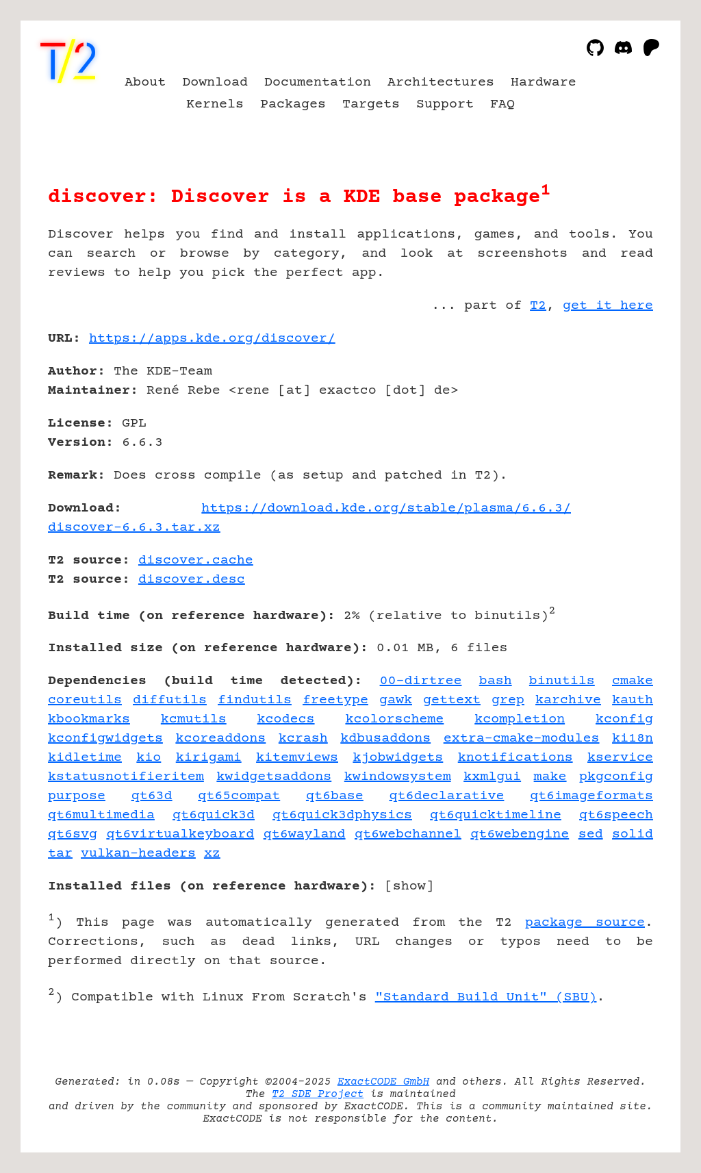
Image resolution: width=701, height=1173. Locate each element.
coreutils (85, 700)
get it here (608, 306)
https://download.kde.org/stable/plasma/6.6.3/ (386, 508)
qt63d (152, 796)
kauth (632, 700)
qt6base (335, 796)
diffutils (170, 700)
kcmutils (194, 719)
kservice (620, 758)
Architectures (440, 82)
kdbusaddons (385, 738)
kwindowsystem (397, 777)
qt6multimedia (101, 815)
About (145, 82)
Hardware (543, 82)
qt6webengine (519, 834)
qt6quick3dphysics (342, 815)
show (409, 886)
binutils (562, 681)
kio (148, 758)
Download (215, 82)
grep (508, 700)
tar (60, 853)
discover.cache (195, 560)
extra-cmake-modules (522, 738)
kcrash (303, 738)
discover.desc (191, 580)
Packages (293, 104)
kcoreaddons (220, 738)
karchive (568, 700)
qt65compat (239, 796)
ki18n (632, 738)
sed (590, 834)
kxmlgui (492, 777)
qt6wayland (305, 834)
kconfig (624, 719)
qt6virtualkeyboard (180, 834)
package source (585, 923)
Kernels (215, 104)
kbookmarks (89, 719)
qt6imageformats (591, 796)
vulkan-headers (138, 853)
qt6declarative (447, 796)
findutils (255, 700)
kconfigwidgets (105, 738)
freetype (335, 700)
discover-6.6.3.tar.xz (134, 527)
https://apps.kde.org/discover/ (212, 338)
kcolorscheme (394, 719)
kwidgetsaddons (273, 777)
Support (445, 104)
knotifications (515, 758)
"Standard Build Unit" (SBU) (486, 997)
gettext (452, 700)
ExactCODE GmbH (383, 1082)
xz (212, 853)
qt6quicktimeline (495, 815)
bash (495, 681)
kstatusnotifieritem (126, 777)
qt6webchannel (408, 834)
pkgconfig (616, 777)
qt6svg (72, 834)
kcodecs (286, 719)
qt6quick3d (214, 815)
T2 (538, 306)
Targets (371, 104)
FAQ (502, 104)
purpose (76, 796)
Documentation (317, 82)
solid (632, 834)
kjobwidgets (398, 758)
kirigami (209, 758)
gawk (395, 700)
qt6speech (616, 815)
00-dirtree (421, 681)
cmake (632, 681)
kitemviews (297, 758)
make (550, 777)
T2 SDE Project (318, 1094)
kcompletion (519, 719)
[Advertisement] (612, 418)
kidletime (85, 758)
